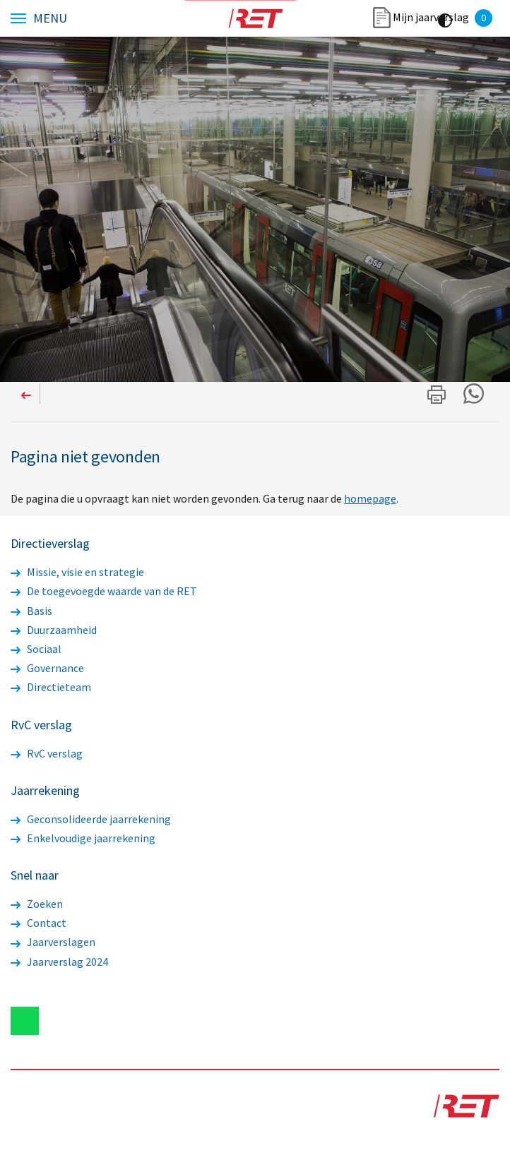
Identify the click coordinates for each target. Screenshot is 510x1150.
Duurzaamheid (54, 630)
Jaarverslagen (53, 942)
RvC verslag (47, 753)
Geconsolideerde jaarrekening (91, 819)
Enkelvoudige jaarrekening (83, 838)
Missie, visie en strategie (77, 572)
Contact (38, 923)
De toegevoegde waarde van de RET (104, 591)
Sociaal (36, 649)
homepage (370, 498)
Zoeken (37, 904)
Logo (255, 18)
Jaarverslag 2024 (59, 961)
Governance (47, 668)
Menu (50, 18)
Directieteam (51, 687)
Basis (31, 611)
